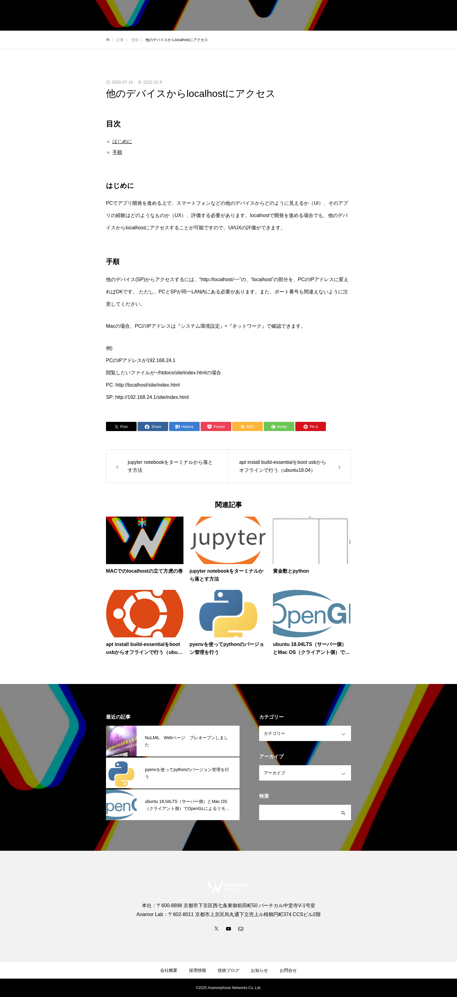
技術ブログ (406, 15)
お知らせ (376, 15)
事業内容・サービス (281, 15)
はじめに (122, 141)
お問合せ (436, 15)
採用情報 (348, 15)
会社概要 (319, 15)
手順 (117, 152)
